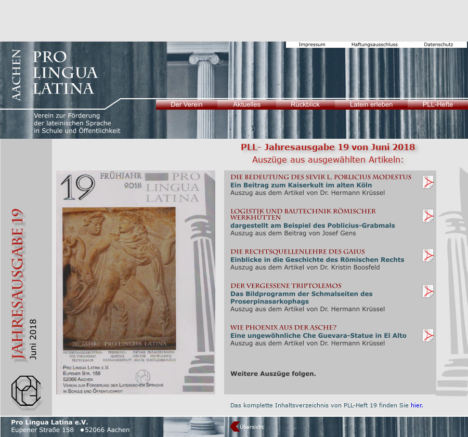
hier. (417, 405)
